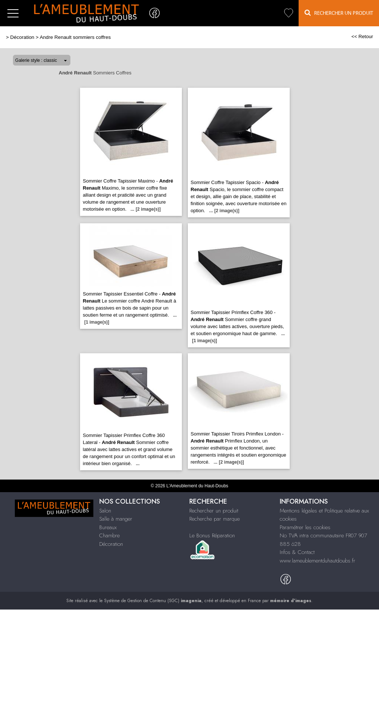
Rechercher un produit (213, 511)
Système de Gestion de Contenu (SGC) (153, 600)
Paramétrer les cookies (305, 527)
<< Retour (362, 36)
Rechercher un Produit (339, 12)
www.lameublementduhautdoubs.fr (317, 561)
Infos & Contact (297, 552)
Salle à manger (115, 519)
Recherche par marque (214, 519)
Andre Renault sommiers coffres (75, 37)
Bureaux (108, 527)
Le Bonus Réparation (212, 535)
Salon (105, 511)
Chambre (109, 535)
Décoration (22, 37)
